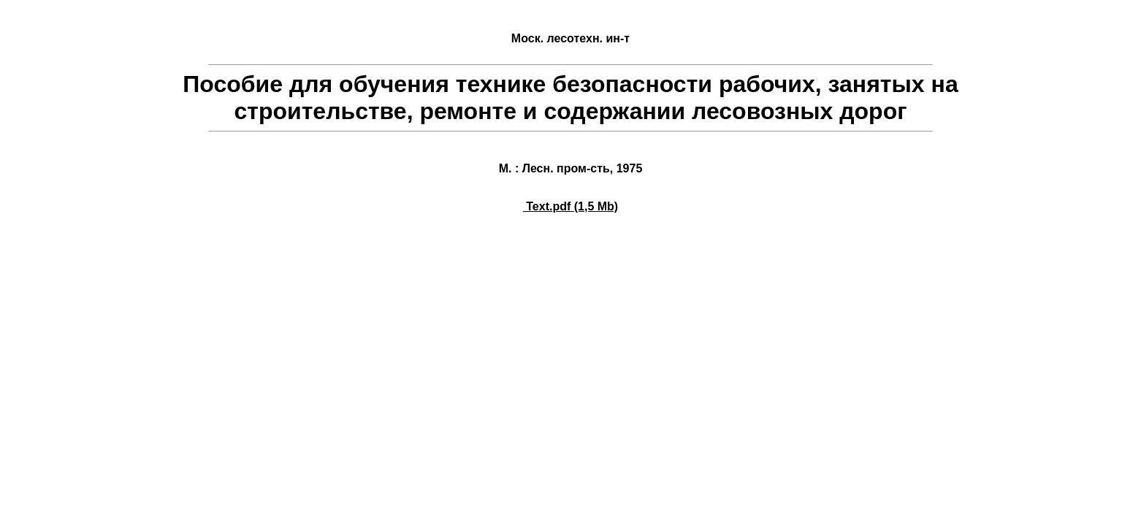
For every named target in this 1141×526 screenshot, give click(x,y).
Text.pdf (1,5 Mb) (570, 206)
